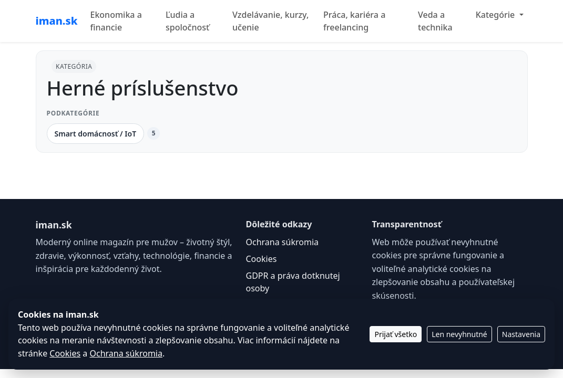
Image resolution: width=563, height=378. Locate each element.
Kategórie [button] (496, 14)
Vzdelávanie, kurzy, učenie (270, 21)
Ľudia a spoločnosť (187, 21)
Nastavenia (521, 334)
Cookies (261, 259)
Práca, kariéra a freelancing (354, 21)
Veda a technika (435, 21)
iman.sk (57, 21)
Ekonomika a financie (115, 21)
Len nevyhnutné (459, 334)
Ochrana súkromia (282, 242)
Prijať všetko (395, 334)
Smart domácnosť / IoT (96, 134)
